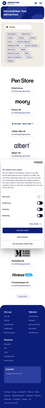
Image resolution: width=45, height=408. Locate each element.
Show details (34, 224)
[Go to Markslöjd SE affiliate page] (22, 256)
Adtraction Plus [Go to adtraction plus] (34, 324)
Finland (30, 392)
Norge (14, 392)
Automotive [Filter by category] (12, 34)
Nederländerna (18, 396)
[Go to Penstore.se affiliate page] (22, 83)
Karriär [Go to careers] (7, 320)
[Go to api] (10, 348)
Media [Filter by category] (23, 49)
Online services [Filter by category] (13, 53)
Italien (24, 399)
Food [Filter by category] (9, 42)
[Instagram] (14, 379)
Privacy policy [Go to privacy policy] (9, 333)
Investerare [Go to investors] (8, 324)
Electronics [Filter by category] (26, 34)
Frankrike (16, 399)
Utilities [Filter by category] (10, 61)
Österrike (7, 399)
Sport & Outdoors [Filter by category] (14, 57)
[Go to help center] (10, 360)
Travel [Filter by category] (28, 57)
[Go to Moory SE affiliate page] (22, 105)
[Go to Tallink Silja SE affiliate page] (22, 127)
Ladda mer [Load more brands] (22, 296)
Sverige (7, 392)
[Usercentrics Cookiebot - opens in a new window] (34, 162)
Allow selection (22, 237)
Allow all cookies (22, 230)
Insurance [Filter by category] (11, 49)
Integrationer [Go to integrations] (9, 356)
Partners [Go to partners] (32, 320)
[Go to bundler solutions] (35, 333)
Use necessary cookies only (22, 244)
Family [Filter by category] (10, 38)
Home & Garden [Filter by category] (31, 46)
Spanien (7, 396)
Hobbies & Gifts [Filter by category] (13, 46)
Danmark (22, 392)
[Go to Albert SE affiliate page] (22, 148)
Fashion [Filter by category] (21, 38)
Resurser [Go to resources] (7, 344)
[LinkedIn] (8, 379)
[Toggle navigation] (41, 3)
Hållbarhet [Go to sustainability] (8, 329)
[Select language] (35, 3)
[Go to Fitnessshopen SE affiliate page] (22, 278)
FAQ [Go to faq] (5, 352)
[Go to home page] (10, 3)
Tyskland (29, 396)
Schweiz (37, 396)
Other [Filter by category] (26, 53)
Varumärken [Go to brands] (33, 316)
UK (30, 399)
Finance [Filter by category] (32, 38)
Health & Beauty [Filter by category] (23, 42)
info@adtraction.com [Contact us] (14, 374)
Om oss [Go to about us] (7, 316)
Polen (37, 392)
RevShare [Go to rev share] (32, 329)
